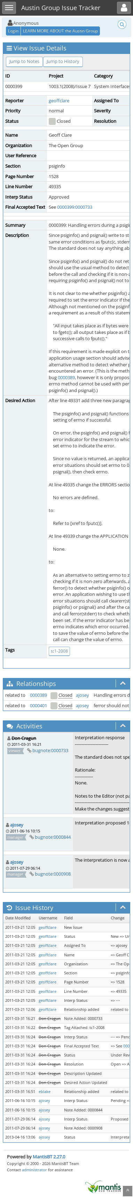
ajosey (82, 695)
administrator (34, 1169)
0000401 (38, 705)
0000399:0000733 (74, 207)
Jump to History (63, 61)
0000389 (66, 377)
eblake (44, 1091)
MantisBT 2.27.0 (49, 1157)
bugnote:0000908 (53, 874)
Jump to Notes (24, 61)
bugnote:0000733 (50, 750)
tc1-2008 (59, 651)
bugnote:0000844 (53, 837)
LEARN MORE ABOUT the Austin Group (60, 31)
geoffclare (59, 100)
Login (13, 31)
